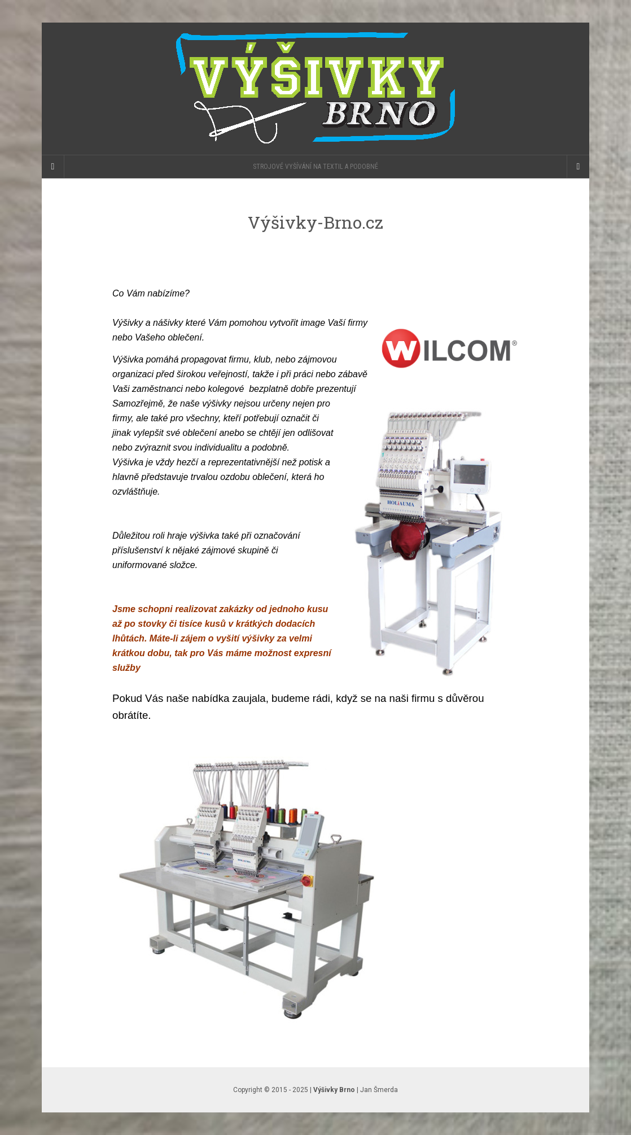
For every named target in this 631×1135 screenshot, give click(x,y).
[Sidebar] (53, 166)
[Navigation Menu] (578, 166)
